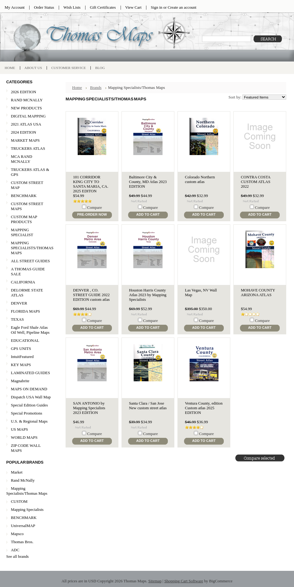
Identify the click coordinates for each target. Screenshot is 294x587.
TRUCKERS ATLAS (28, 148)
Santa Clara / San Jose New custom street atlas (148, 405)
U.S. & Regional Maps (29, 421)
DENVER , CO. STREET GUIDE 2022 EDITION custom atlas (91, 295)
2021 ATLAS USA (28, 124)
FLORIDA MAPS (25, 311)
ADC (15, 550)
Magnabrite (20, 380)
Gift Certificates (103, 7)
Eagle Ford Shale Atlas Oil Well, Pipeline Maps (30, 330)
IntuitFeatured (22, 356)
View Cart (133, 7)
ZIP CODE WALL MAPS (26, 448)
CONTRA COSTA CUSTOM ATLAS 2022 (255, 182)
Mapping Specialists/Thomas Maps (26, 491)
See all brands (17, 556)
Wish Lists (71, 7)
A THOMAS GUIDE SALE (28, 271)
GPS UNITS (21, 348)
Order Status (44, 7)
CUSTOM (19, 501)
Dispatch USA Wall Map (31, 397)
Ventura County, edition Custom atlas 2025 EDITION (204, 408)
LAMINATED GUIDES (30, 372)
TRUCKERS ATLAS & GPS (30, 172)
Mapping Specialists (27, 509)
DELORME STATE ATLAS (27, 292)
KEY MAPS (21, 364)
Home (77, 87)
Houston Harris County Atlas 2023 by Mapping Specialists (147, 295)
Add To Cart (147, 214)
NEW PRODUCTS (28, 108)
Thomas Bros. (22, 541)
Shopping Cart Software (183, 581)
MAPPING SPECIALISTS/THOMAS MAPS (29, 248)
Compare (94, 207)
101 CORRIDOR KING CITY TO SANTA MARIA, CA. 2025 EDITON (90, 184)
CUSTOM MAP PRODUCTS (24, 219)
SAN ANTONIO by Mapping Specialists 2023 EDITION (89, 408)
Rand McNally (22, 480)
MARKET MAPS (25, 140)
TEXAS (28, 319)
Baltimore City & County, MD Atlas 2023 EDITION (148, 182)
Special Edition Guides (29, 405)
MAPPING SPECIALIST (22, 232)
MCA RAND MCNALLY (21, 159)
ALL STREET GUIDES (30, 261)
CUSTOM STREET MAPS (27, 206)
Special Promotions (28, 413)
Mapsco (17, 533)
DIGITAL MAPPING (28, 116)
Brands (96, 87)
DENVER (19, 303)
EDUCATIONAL (25, 340)
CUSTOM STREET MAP (27, 185)
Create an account (182, 7)
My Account (15, 7)
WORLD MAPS (24, 437)
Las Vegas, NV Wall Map (201, 292)
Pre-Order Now (92, 214)
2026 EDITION (23, 91)
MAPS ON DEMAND (29, 389)
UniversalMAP (23, 525)
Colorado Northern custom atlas (200, 179)
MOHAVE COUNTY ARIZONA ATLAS (258, 292)
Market (16, 472)
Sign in (156, 7)
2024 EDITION (28, 132)
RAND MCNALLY (27, 100)
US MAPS (28, 429)
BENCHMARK (23, 195)
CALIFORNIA (28, 282)
